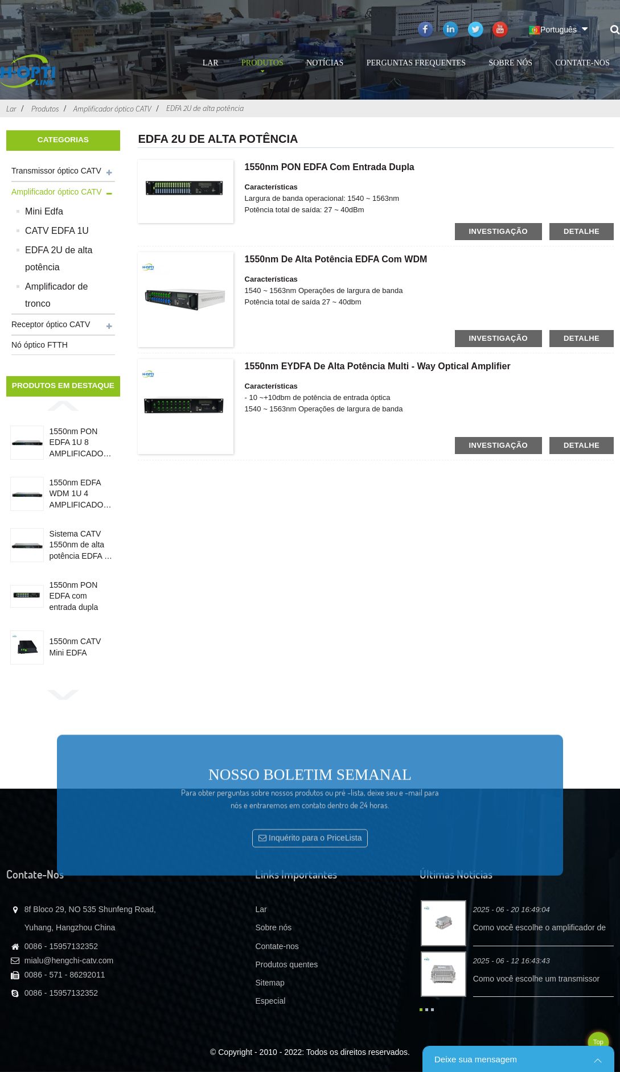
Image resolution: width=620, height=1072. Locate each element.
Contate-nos (582, 63)
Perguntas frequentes (416, 63)
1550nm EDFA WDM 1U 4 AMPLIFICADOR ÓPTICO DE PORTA (79, 494)
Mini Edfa (44, 211)
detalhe (582, 231)
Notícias (324, 63)
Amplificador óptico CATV (112, 109)
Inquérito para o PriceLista (315, 896)
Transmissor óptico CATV (56, 170)
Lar (211, 63)
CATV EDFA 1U (57, 231)
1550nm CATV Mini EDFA (75, 647)
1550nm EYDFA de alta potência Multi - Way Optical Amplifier (378, 366)
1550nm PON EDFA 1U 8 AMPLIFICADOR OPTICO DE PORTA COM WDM (79, 443)
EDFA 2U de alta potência (205, 108)
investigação (498, 231)
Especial (270, 1000)
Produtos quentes (286, 964)
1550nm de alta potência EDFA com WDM (336, 259)
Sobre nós (510, 63)
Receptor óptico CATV (50, 324)
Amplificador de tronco (56, 295)
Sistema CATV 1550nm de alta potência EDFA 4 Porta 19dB (79, 545)
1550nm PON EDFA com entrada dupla (74, 596)
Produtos (262, 67)
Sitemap (269, 982)
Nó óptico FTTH (39, 344)
